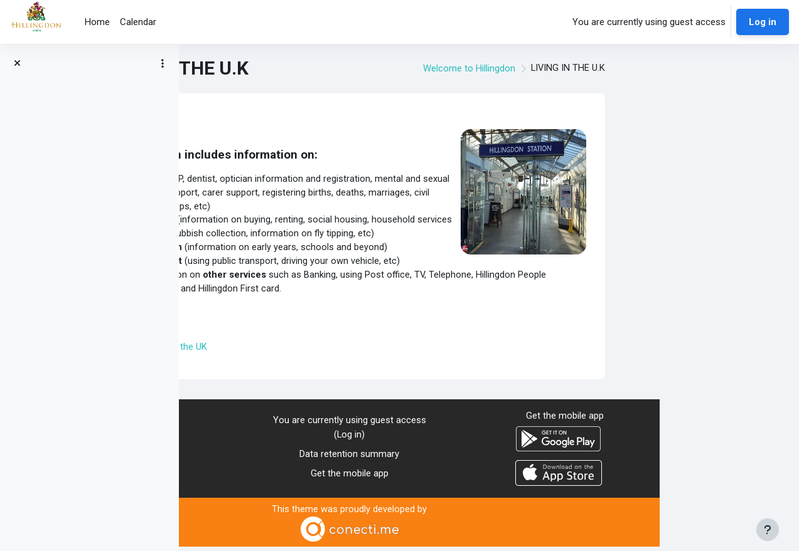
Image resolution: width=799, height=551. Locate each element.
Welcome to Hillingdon (607, 68)
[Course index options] (162, 63)
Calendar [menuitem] (138, 22)
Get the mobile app (489, 477)
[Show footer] (767, 529)
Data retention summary (489, 458)
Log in (762, 22)
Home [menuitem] (97, 22)
